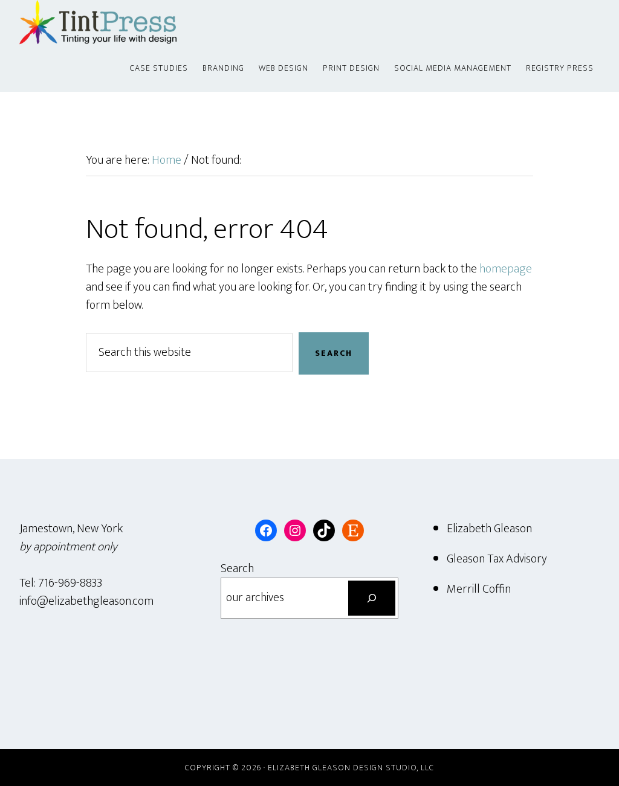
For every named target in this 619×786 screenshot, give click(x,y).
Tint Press (128, 23)
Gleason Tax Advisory (497, 559)
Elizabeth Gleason (489, 528)
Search (237, 568)
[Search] (371, 598)
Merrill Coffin (479, 589)
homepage (505, 269)
